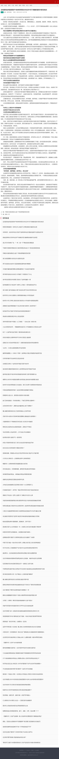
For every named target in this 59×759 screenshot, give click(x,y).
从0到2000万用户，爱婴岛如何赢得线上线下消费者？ (18, 406)
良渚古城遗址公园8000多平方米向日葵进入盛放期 (17, 337)
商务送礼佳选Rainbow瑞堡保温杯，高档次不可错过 (17, 427)
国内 (20, 5)
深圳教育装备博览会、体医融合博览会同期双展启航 (17, 474)
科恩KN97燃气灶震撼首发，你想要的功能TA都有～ (17, 532)
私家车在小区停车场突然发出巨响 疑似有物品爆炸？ (17, 690)
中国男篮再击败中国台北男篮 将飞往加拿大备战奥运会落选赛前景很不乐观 (24, 569)
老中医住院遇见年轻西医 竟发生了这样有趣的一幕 (17, 279)
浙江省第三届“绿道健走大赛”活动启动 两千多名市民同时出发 (20, 290)
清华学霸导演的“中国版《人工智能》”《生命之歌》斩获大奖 (19, 321)
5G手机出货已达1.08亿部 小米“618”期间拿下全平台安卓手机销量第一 (22, 663)
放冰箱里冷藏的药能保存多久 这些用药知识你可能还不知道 (19, 369)
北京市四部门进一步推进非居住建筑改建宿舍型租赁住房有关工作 (21, 611)
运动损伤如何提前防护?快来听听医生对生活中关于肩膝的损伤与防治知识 (23, 221)
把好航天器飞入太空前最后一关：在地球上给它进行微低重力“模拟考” (22, 527)
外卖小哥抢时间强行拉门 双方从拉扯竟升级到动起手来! (18, 442)
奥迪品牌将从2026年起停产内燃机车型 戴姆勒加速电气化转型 (20, 237)
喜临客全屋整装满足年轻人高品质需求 (13, 316)
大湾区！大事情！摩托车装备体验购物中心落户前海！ (18, 600)
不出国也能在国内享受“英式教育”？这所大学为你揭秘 (18, 669)
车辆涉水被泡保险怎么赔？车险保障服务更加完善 (17, 212)
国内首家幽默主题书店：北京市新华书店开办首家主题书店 (19, 648)
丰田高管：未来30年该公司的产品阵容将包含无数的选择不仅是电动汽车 (23, 232)
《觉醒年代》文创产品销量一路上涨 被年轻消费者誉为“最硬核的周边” (22, 716)
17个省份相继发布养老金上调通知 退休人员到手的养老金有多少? (21, 658)
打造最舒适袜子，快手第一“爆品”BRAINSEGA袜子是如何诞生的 (21, 490)
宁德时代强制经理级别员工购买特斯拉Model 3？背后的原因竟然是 (21, 248)
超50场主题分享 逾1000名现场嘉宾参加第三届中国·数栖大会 (20, 374)
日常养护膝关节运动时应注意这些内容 (13, 358)
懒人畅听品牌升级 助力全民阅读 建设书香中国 (16, 579)
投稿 (32, 750)
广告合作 (27, 750)
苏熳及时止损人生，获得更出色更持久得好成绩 (16, 395)
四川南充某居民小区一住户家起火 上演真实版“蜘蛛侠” (18, 574)
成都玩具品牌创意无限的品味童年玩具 (13, 479)
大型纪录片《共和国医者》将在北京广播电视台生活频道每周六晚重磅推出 (23, 632)
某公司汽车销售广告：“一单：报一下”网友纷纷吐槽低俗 (18, 242)
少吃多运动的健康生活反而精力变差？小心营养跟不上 (18, 484)
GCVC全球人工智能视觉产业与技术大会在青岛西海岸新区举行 (20, 548)
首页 (2, 5)
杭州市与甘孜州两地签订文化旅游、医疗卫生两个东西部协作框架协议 (22, 384)
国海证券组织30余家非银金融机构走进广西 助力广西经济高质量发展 (22, 584)
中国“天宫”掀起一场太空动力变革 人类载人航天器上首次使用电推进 (21, 542)
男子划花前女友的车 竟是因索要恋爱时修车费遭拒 (17, 263)
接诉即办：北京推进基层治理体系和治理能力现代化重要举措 (20, 553)
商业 (23, 5)
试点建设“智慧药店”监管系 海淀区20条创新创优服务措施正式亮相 (21, 516)
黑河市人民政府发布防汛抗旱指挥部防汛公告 (15, 705)
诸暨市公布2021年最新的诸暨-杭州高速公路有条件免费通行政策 (21, 379)
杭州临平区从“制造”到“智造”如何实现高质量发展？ (17, 311)
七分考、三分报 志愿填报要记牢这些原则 (14, 348)
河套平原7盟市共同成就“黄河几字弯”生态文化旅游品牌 (18, 605)
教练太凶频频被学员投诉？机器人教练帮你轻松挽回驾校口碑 (20, 595)
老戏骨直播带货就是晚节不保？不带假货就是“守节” (17, 726)
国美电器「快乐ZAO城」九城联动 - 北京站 (15, 621)
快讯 (31, 5)
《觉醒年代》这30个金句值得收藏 (12, 642)
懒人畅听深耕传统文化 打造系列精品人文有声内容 (17, 411)
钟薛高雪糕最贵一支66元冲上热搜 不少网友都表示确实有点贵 (20, 227)
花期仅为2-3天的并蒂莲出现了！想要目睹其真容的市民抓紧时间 (20, 342)
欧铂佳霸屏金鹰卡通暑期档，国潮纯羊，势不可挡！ (17, 521)
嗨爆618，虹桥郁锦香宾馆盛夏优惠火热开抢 (15, 463)
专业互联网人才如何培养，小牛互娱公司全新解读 (16, 432)
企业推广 (37, 750)
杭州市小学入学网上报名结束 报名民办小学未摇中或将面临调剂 (20, 300)
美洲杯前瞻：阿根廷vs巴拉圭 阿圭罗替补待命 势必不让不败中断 (21, 453)
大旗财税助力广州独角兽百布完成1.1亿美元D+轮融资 (18, 421)
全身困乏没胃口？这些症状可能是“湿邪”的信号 (16, 363)
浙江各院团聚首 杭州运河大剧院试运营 (13, 258)
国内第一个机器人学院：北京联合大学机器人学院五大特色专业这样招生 (23, 674)
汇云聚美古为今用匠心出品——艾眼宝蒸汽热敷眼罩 (17, 700)
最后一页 (7, 214)
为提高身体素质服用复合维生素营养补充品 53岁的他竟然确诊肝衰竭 (22, 500)
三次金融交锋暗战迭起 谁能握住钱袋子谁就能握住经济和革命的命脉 (22, 653)
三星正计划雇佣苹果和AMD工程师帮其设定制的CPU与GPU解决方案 (22, 511)
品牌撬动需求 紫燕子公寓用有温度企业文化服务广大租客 (18, 537)
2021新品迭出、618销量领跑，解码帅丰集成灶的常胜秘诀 (19, 469)
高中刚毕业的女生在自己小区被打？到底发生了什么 (17, 274)
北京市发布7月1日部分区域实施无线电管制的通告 (17, 684)
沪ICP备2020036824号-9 (21, 752)
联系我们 (21, 750)
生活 (27, 5)
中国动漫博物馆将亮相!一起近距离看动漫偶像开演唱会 (18, 390)
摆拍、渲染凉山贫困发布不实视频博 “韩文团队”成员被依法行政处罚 (21, 721)
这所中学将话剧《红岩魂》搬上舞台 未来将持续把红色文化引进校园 (22, 626)
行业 (13, 5)
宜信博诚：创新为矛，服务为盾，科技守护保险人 (16, 695)
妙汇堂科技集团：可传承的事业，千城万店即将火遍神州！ (19, 400)
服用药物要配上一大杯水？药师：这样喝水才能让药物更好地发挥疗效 (22, 353)
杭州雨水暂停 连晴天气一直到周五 (12, 437)
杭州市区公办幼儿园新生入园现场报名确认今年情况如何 (18, 295)
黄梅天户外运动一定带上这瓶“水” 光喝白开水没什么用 (18, 495)
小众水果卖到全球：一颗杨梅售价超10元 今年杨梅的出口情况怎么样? (22, 327)
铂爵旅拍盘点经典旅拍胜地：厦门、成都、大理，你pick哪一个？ (21, 711)
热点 (5, 5)
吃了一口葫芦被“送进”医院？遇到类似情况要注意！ (17, 332)
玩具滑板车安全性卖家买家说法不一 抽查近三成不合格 (18, 563)
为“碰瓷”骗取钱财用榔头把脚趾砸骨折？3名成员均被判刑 (18, 269)
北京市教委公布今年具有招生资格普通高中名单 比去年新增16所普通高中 (23, 679)
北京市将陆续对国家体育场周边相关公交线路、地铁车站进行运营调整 (22, 558)
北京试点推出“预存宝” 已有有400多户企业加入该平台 (17, 732)
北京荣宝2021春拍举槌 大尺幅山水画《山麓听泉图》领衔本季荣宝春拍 (22, 637)
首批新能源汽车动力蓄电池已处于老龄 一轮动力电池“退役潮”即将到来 (22, 616)
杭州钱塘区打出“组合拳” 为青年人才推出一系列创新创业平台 (20, 285)
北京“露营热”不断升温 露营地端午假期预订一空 (16, 590)
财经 (16, 5)
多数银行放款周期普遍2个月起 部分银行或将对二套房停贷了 (19, 306)
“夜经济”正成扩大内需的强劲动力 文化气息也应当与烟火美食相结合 (21, 742)
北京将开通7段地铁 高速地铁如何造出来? (14, 737)
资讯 (9, 5)
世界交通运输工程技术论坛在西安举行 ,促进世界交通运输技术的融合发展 (23, 505)
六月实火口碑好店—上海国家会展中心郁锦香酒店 (16, 458)
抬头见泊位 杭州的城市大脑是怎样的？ (13, 448)
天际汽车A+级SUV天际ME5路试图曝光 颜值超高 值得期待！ (20, 416)
